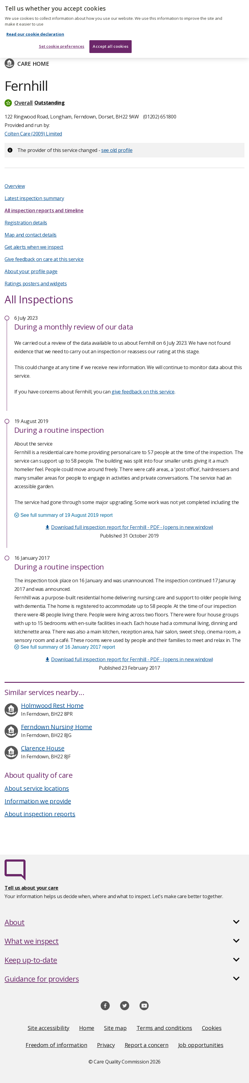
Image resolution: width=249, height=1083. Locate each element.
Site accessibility (49, 1028)
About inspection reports (40, 814)
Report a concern (146, 1045)
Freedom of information (56, 1045)
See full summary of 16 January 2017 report (64, 647)
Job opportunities (200, 1045)
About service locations (37, 788)
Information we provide (38, 801)
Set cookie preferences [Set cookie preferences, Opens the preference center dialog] (62, 42)
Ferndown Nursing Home (56, 727)
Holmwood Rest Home (52, 705)
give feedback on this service (143, 391)
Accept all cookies (110, 42)
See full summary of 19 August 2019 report (63, 515)
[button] (124, 103)
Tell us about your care (31, 887)
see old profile (117, 150)
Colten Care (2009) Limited (33, 133)
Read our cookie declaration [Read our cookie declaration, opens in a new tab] (35, 30)
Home (86, 1028)
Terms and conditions (164, 1028)
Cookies (212, 1028)
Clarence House (42, 748)
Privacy (106, 1045)
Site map (115, 1028)
